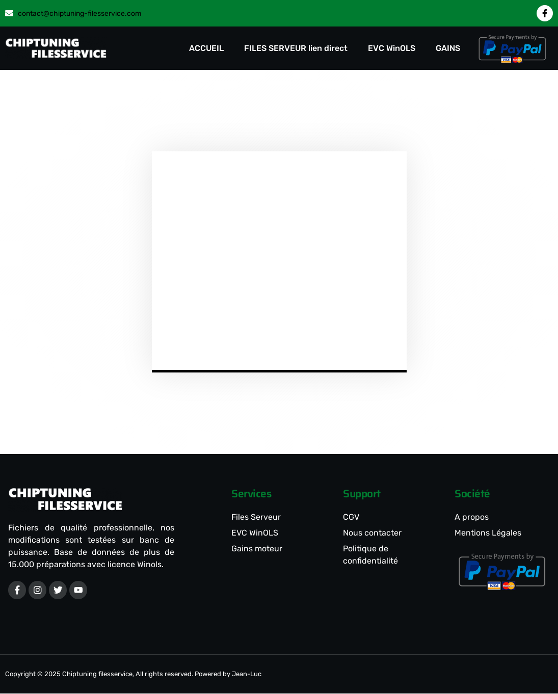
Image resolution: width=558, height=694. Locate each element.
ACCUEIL (206, 48)
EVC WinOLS (391, 48)
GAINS (448, 48)
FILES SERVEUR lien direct (296, 48)
